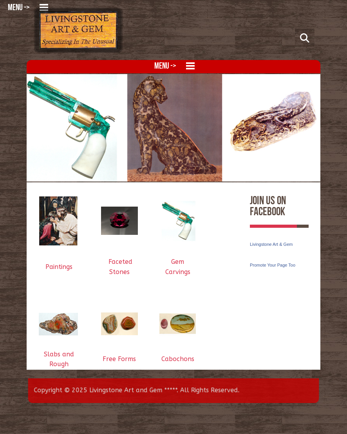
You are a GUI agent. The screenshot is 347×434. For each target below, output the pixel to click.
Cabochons (177, 359)
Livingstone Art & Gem (271, 244)
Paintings (58, 267)
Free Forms (119, 359)
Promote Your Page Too (272, 265)
